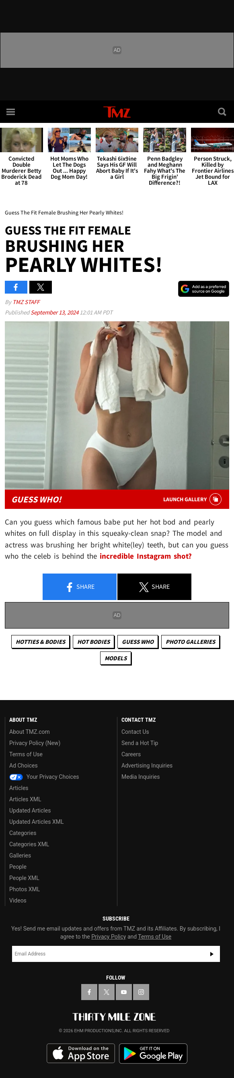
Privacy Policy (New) (34, 743)
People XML (24, 878)
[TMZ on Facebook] (89, 992)
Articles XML (25, 799)
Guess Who (138, 641)
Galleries (20, 855)
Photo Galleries (190, 641)
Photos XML (24, 889)
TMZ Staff (25, 302)
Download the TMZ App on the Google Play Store (153, 1053)
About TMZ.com (29, 732)
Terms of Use (26, 754)
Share (79, 587)
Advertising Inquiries (146, 765)
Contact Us (135, 732)
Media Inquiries (140, 777)
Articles (19, 788)
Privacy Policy (108, 936)
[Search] (222, 111)
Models (116, 658)
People (18, 867)
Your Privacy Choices (44, 777)
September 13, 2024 (55, 312)
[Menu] (11, 111)
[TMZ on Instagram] (141, 992)
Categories (22, 833)
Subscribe (212, 954)
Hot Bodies (93, 641)
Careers (131, 754)
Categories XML (29, 844)
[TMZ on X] (107, 992)
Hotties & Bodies (40, 641)
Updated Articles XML (36, 822)
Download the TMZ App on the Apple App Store (81, 1053)
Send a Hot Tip (139, 743)
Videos (18, 900)
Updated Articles (30, 810)
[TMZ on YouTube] (124, 992)
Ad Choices (23, 765)
